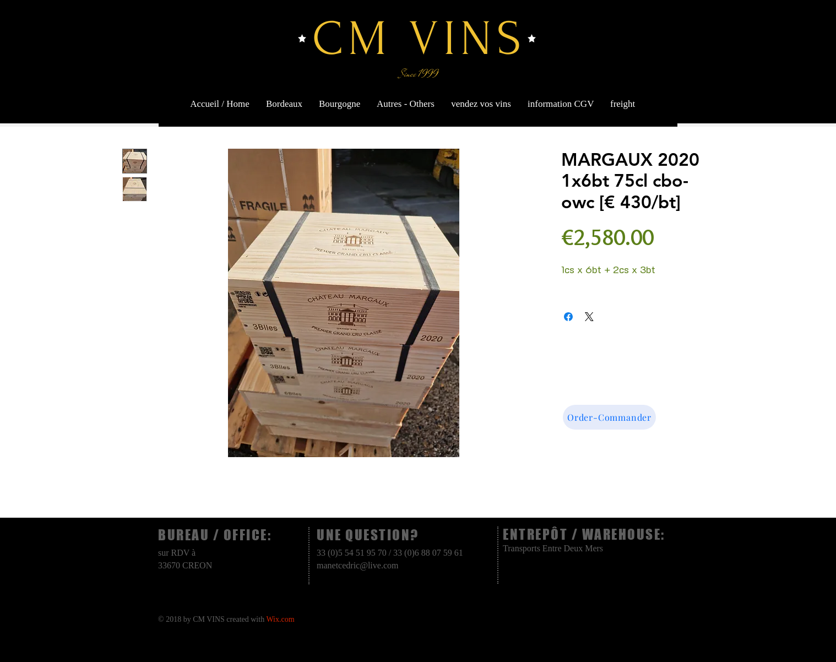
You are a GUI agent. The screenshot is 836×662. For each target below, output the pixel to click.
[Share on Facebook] (568, 316)
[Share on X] (589, 316)
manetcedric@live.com (357, 565)
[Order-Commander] (609, 417)
